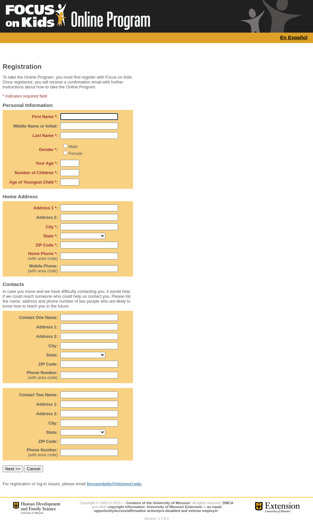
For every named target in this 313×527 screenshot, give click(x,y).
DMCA (228, 503)
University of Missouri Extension (174, 507)
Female (75, 153)
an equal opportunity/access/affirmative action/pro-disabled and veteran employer (157, 509)
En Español (293, 37)
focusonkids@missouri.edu (114, 483)
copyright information (126, 507)
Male (73, 146)
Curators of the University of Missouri (158, 503)
